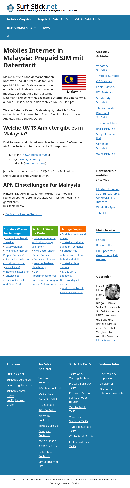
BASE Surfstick (105, 128)
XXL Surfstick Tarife (87, 19)
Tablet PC (102, 213)
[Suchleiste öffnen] (7, 36)
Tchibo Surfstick (106, 123)
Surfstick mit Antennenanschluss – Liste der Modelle (72, 255)
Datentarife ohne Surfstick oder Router (80, 397)
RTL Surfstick (104, 92)
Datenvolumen (14, 246)
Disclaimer (106, 383)
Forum (100, 240)
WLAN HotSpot (106, 207)
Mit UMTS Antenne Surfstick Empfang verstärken (44, 242)
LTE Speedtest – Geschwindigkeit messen (107, 255)
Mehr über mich (106, 340)
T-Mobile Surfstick (108, 76)
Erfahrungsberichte (23, 28)
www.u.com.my (35, 163)
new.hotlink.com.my (36, 155)
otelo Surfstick (105, 153)
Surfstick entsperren (45, 259)
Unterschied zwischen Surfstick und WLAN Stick (13, 280)
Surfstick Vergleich (19, 19)
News (46, 27)
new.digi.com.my (29, 159)
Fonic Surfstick (105, 87)
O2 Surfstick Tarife (81, 436)
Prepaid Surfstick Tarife (53, 19)
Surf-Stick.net (15, 374)
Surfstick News (16, 390)
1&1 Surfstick (105, 107)
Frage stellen (104, 245)
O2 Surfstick (104, 81)
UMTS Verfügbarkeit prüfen (15, 400)
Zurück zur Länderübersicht (23, 214)
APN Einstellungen (32, 193)
